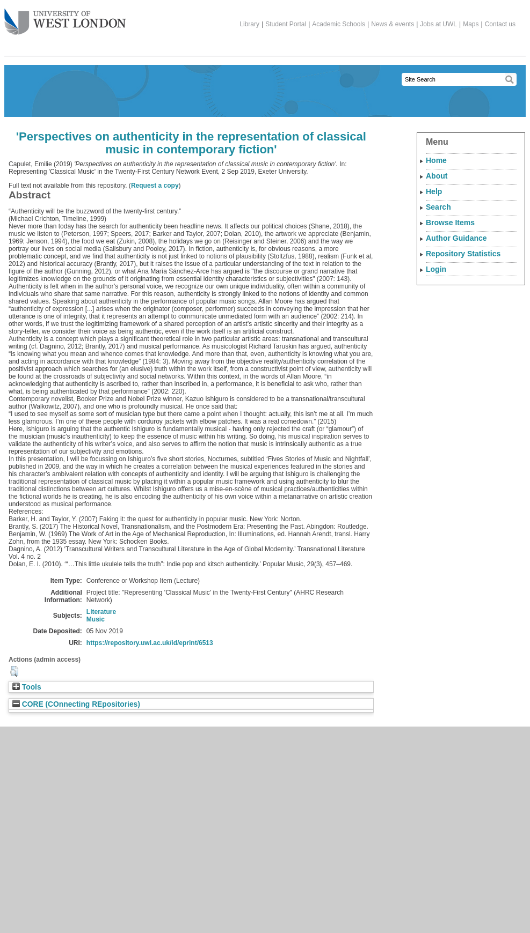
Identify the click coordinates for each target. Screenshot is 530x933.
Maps (470, 24)
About (436, 176)
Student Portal (285, 24)
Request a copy (155, 185)
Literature (101, 612)
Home (436, 160)
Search (438, 207)
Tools (26, 687)
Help (434, 191)
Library (249, 24)
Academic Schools (338, 24)
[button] (14, 671)
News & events (392, 24)
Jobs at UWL (438, 24)
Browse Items (450, 222)
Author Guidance (456, 238)
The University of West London (65, 17)
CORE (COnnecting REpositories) (76, 704)
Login (436, 269)
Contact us (500, 24)
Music (95, 619)
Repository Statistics (463, 253)
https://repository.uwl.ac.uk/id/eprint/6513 (149, 643)
